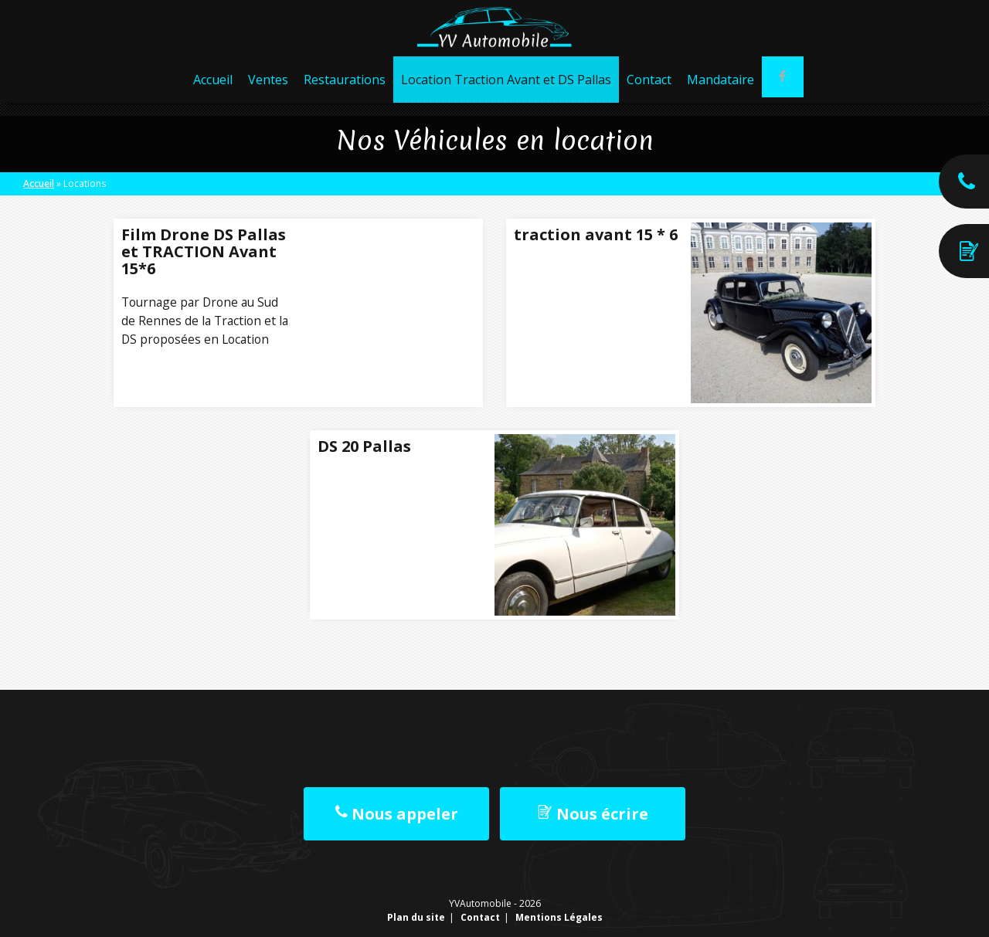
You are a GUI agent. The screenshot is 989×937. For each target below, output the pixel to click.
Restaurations (342, 92)
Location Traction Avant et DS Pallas (504, 92)
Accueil (210, 92)
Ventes (266, 92)
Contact (646, 92)
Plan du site (416, 917)
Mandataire (718, 92)
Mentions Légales (559, 917)
